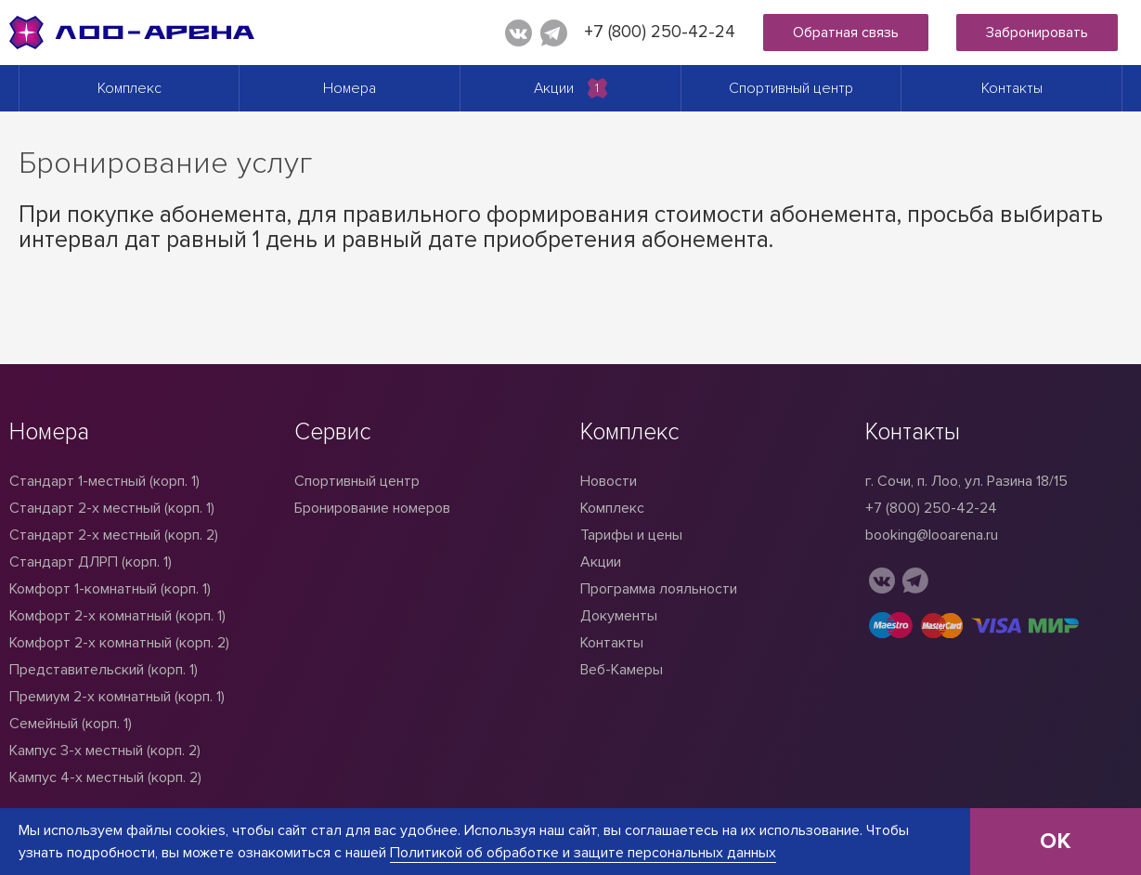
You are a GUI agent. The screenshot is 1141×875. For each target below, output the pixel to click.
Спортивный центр (791, 88)
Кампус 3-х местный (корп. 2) (105, 750)
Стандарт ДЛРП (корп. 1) (90, 562)
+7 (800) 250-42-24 (659, 32)
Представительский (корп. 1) (103, 669)
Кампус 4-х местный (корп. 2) (105, 777)
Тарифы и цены (631, 535)
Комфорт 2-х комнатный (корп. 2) (119, 642)
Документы (618, 616)
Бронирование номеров (372, 508)
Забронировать (1037, 32)
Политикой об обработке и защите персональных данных (583, 852)
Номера (349, 88)
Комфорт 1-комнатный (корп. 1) (110, 589)
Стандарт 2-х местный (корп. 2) (113, 535)
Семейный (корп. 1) (70, 723)
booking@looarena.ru (931, 535)
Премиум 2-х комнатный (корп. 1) (117, 696)
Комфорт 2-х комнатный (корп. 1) (117, 616)
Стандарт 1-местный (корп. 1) (104, 481)
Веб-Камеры (621, 669)
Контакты (1012, 88)
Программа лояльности (658, 589)
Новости (608, 481)
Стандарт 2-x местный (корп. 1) (111, 508)
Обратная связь (846, 32)
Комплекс (129, 88)
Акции (554, 88)
